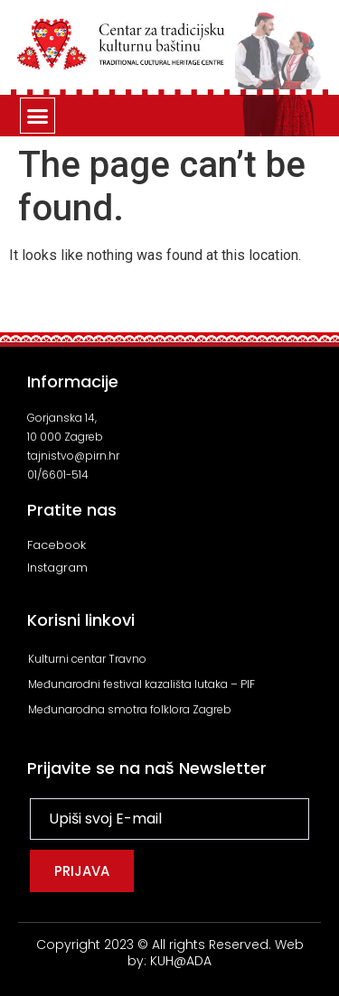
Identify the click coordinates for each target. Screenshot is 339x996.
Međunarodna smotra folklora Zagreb (129, 709)
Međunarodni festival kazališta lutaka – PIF (141, 684)
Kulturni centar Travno (87, 658)
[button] (38, 116)
